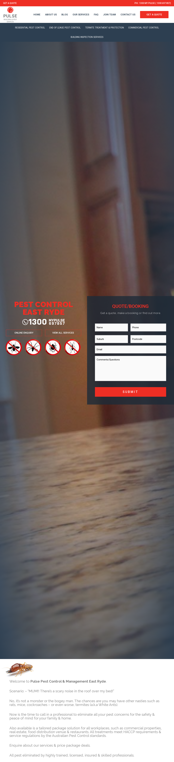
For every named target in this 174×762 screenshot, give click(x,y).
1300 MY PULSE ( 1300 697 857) (153, 3)
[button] (21, 333)
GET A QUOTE (10, 3)
